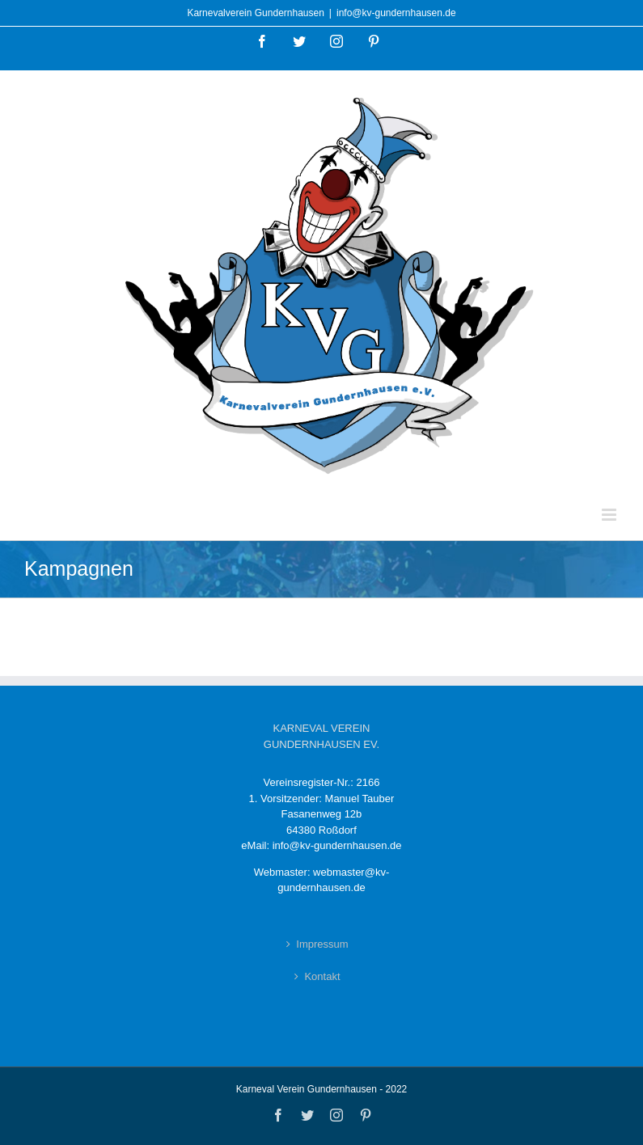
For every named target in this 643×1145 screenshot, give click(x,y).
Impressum (322, 944)
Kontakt (322, 976)
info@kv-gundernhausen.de (396, 13)
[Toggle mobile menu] (610, 514)
